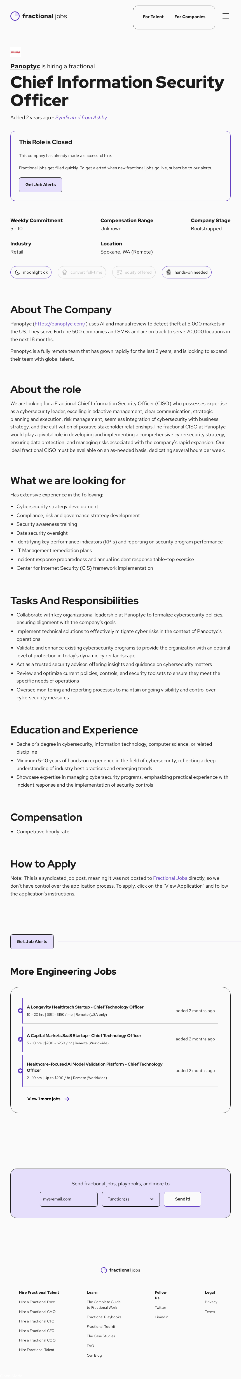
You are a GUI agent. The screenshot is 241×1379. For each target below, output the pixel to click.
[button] (225, 16)
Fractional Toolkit (101, 1326)
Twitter (160, 1307)
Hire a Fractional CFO (37, 1330)
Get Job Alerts (40, 184)
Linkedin (161, 1317)
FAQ (90, 1345)
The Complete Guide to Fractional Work (104, 1305)
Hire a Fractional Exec (37, 1302)
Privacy (211, 1302)
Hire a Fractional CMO (37, 1311)
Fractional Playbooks (104, 1317)
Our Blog (94, 1355)
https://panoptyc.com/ (60, 323)
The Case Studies (101, 1336)
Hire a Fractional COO (37, 1340)
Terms (210, 1311)
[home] (38, 16)
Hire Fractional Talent (36, 1349)
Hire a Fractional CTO (37, 1321)
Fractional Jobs (170, 877)
